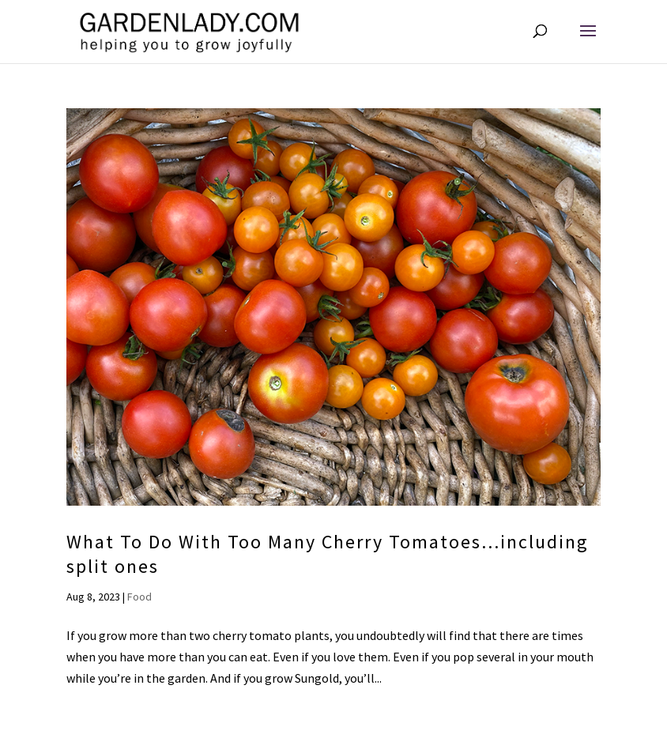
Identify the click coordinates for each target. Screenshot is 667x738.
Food (139, 596)
